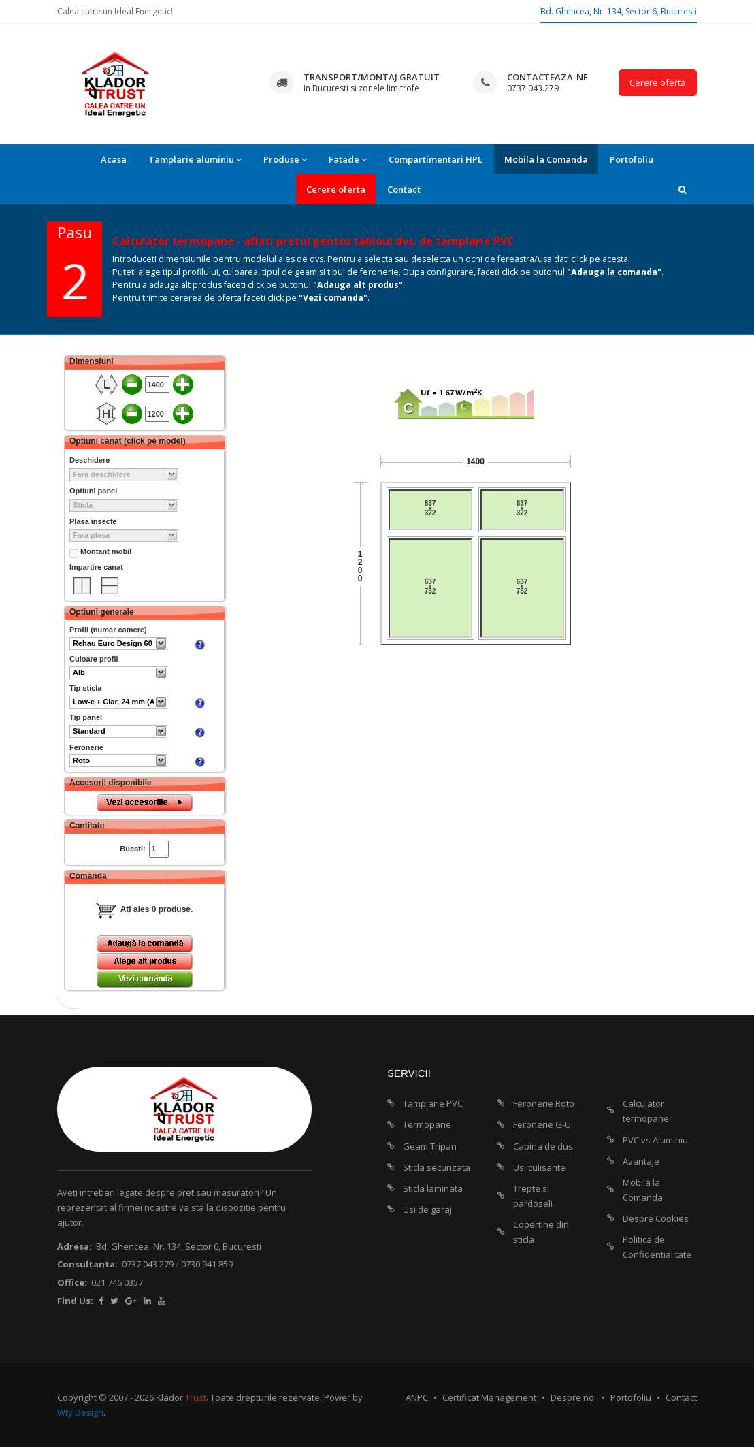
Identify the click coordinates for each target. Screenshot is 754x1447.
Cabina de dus (543, 1146)
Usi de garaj (427, 1209)
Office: (72, 1282)
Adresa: (74, 1246)
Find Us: (75, 1301)
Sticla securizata (436, 1167)
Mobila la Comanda (546, 159)
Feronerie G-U (542, 1124)
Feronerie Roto (543, 1103)
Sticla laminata (433, 1188)
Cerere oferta (657, 82)
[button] (682, 189)
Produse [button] (285, 159)
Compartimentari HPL (435, 159)
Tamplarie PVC (433, 1103)
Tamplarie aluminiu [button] (195, 159)
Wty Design (80, 1412)
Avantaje (641, 1161)
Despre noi (573, 1397)
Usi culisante (539, 1167)
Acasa (114, 159)
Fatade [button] (348, 159)
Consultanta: (87, 1264)
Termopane (427, 1124)
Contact (404, 189)
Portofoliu (631, 159)
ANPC (417, 1397)
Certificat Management (489, 1397)
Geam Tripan (430, 1146)
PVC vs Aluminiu (655, 1140)
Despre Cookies (656, 1218)
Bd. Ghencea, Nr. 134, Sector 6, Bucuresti (618, 11)
